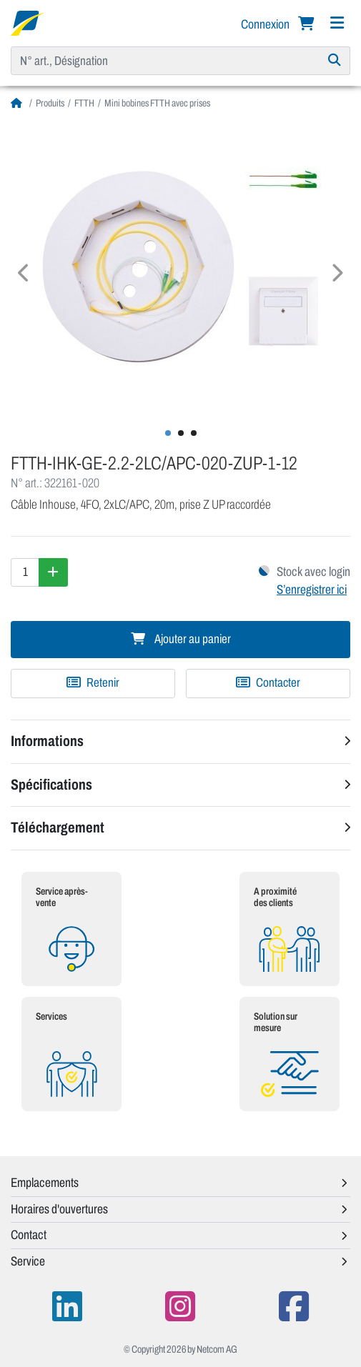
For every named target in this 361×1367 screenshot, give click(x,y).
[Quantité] (25, 572)
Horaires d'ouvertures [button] (59, 1209)
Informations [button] (47, 741)
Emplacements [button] (45, 1182)
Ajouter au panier (181, 639)
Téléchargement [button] (57, 827)
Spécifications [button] (51, 784)
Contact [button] (28, 1235)
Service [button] (28, 1261)
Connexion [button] (266, 24)
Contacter (268, 683)
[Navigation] (336, 23)
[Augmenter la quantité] (53, 572)
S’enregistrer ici (312, 589)
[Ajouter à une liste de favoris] (93, 683)
